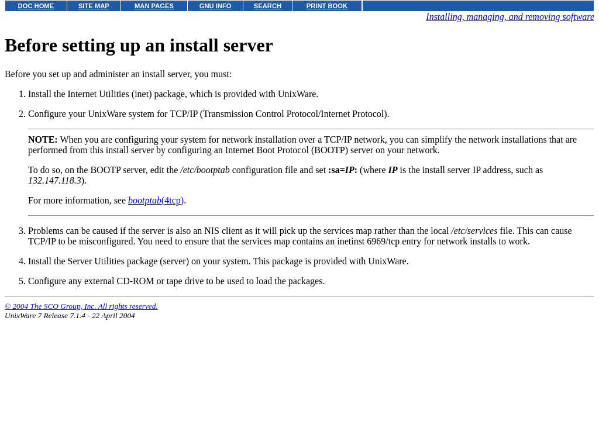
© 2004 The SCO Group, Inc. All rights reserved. (81, 306)
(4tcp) (156, 200)
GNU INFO (215, 5)
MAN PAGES (154, 5)
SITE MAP (93, 5)
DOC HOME (36, 5)
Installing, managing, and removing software (510, 17)
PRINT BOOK (327, 5)
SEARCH (267, 5)
